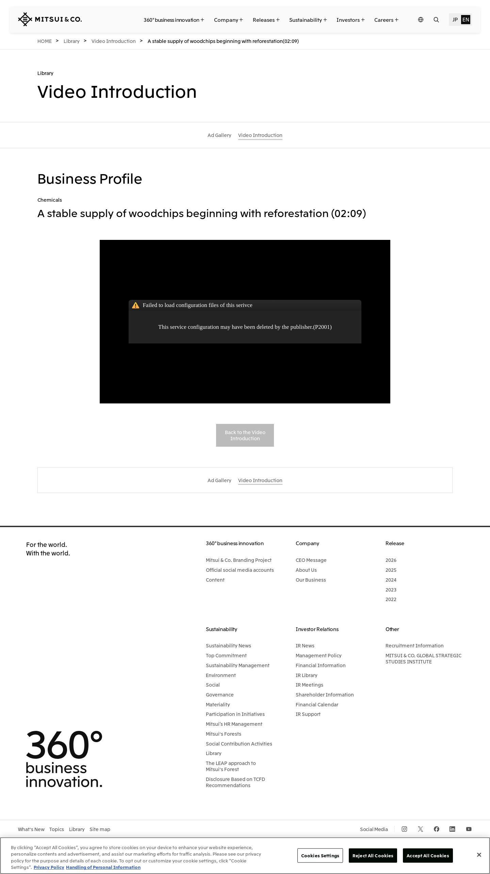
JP (455, 19)
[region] (245, 855)
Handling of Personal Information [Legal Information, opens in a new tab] (103, 867)
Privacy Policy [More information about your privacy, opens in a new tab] (49, 867)
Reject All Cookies (373, 855)
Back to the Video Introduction (245, 435)
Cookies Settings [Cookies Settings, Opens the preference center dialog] (320, 855)
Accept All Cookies (428, 855)
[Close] (479, 854)
